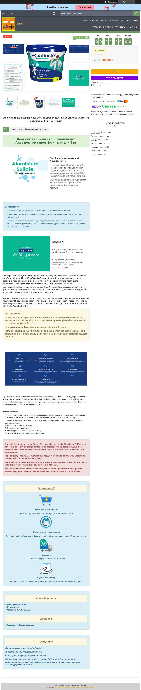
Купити (115, 72)
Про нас (104, 20)
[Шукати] (136, 13)
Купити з (114, 78)
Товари (93, 20)
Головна (84, 20)
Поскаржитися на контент (63, 687)
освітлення (32, 211)
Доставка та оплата (129, 20)
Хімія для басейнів (44, 397)
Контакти (114, 20)
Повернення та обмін (103, 27)
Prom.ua (83, 685)
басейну (68, 283)
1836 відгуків (112, 2)
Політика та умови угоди (126, 27)
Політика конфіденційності (84, 687)
